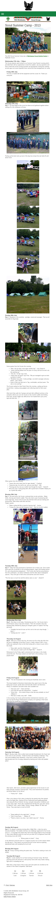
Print (6, 885)
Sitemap (12, 885)
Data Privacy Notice (10, 896)
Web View (49, 885)
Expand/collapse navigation (28, 14)
